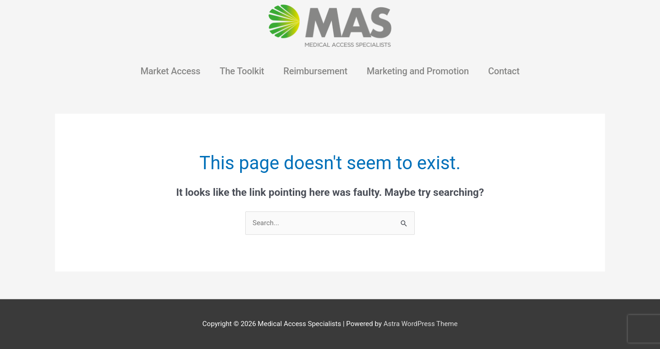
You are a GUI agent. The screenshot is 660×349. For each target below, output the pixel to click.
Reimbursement (315, 71)
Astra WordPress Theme (421, 324)
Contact (504, 71)
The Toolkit (242, 71)
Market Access (170, 71)
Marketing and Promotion (418, 71)
